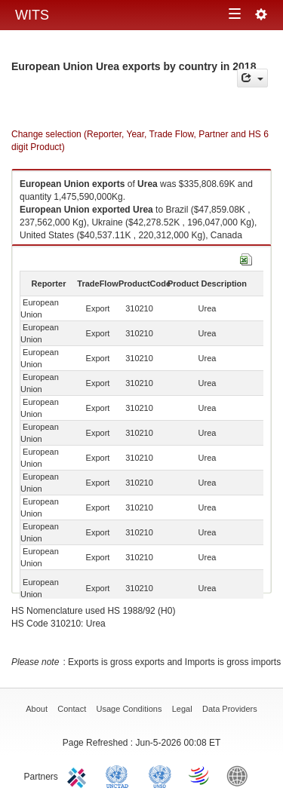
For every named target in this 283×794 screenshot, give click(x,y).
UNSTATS (160, 775)
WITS (32, 15)
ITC (79, 775)
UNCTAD (120, 775)
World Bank (241, 775)
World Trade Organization (200, 775)
